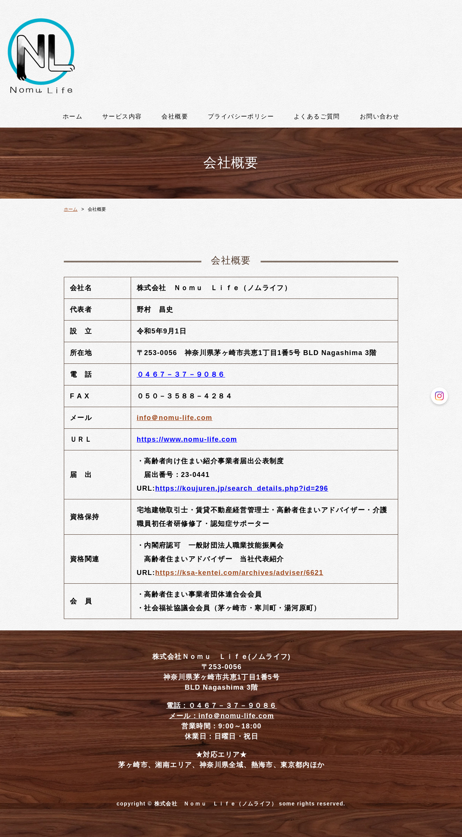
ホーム (72, 116)
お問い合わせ (379, 116)
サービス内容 (122, 116)
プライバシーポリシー (241, 116)
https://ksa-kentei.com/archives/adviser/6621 (239, 572)
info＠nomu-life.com (174, 418)
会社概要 (174, 116)
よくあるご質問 (317, 116)
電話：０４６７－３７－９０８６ (221, 705)
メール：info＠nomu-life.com (221, 716)
